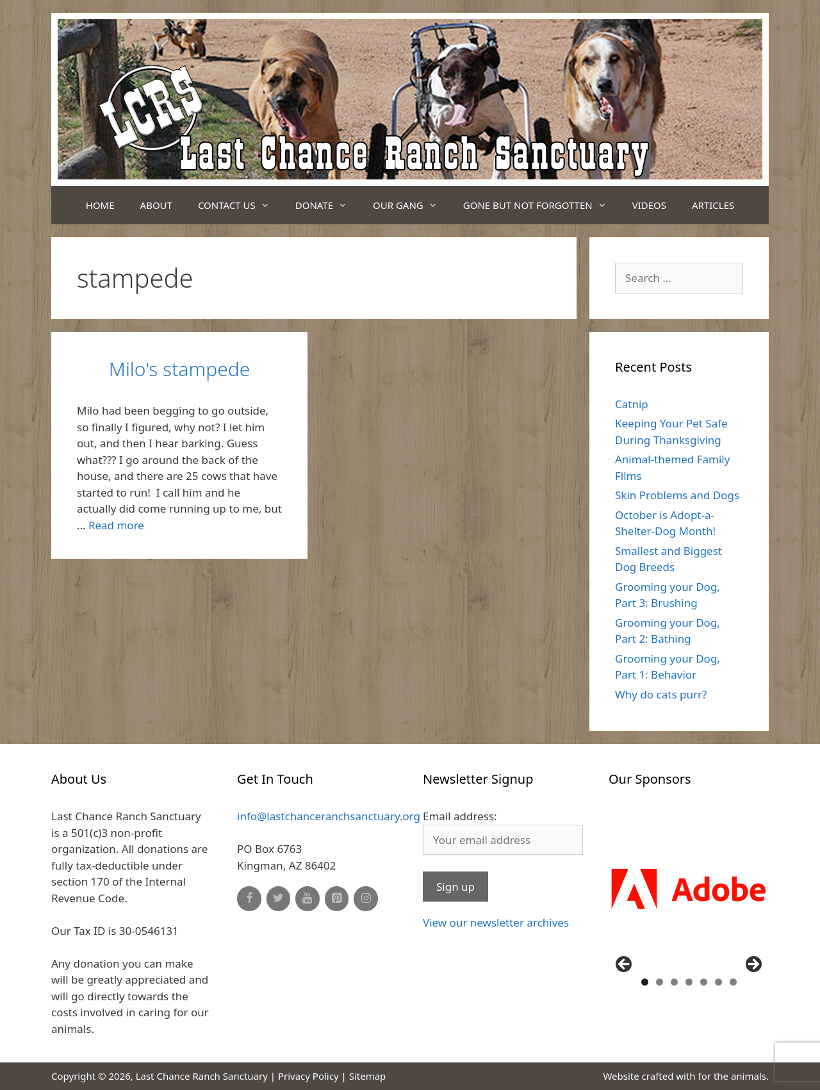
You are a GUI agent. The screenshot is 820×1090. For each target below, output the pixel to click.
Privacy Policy (308, 1075)
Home (100, 205)
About (156, 205)
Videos (649, 205)
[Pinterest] (337, 898)
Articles (713, 205)
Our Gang (411, 205)
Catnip (631, 404)
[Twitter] (278, 898)
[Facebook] (249, 898)
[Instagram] (366, 898)
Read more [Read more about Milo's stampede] (116, 525)
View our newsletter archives (496, 922)
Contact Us (240, 205)
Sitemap (367, 1075)
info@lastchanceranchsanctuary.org (328, 816)
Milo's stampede (179, 369)
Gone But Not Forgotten (541, 205)
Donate (327, 205)
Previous (624, 965)
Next (752, 965)
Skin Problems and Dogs (677, 495)
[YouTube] (307, 898)
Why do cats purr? (661, 694)
